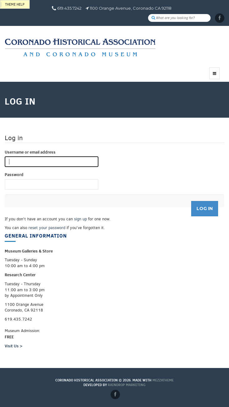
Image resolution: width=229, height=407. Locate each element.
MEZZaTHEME (163, 380)
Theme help (14, 4)
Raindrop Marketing (127, 384)
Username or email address (30, 152)
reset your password (46, 227)
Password (14, 174)
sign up (80, 219)
